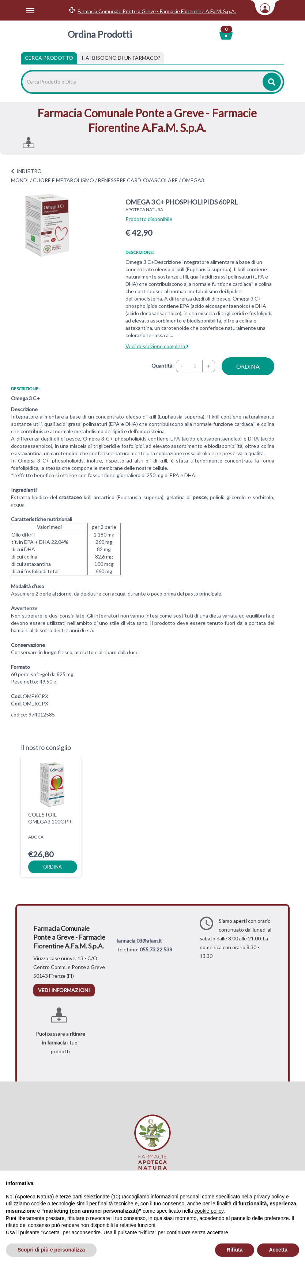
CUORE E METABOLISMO (63, 180)
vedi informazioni (64, 990)
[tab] (121, 58)
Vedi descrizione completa (157, 346)
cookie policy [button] (209, 1211)
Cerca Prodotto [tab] (49, 58)
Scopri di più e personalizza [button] (51, 1250)
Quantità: (162, 365)
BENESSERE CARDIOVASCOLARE (138, 180)
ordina (248, 366)
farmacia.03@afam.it (139, 940)
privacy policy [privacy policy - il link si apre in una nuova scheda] (269, 1196)
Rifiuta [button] (235, 1250)
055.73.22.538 (156, 949)
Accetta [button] (278, 1250)
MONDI (20, 180)
